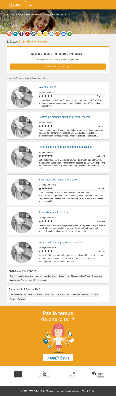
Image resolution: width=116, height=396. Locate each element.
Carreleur (38, 295)
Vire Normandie (50, 276)
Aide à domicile (15, 295)
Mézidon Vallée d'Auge (80, 276)
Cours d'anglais (62, 295)
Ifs (68, 276)
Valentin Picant (47, 87)
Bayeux (62, 276)
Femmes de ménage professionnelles (60, 242)
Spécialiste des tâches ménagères (58, 179)
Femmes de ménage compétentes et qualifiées (65, 146)
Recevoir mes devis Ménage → (58, 66)
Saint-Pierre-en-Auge (38, 280)
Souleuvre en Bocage (18, 280)
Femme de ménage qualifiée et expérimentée (65, 117)
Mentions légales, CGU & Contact (80, 391)
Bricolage (28, 295)
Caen (11, 276)
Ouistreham (97, 276)
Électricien (76, 295)
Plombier (21, 299)
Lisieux (38, 276)
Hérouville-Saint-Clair (25, 276)
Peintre (12, 299)
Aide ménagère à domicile (54, 212)
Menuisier (94, 295)
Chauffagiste (49, 295)
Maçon (85, 295)
